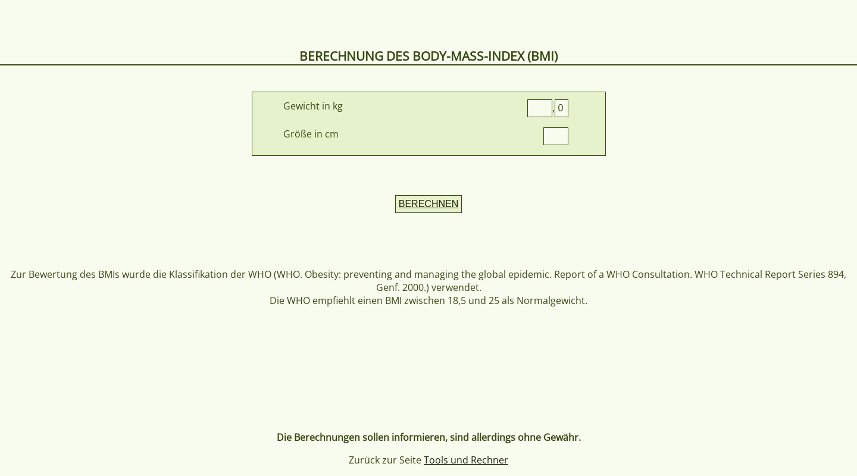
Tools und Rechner (466, 459)
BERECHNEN (428, 204)
